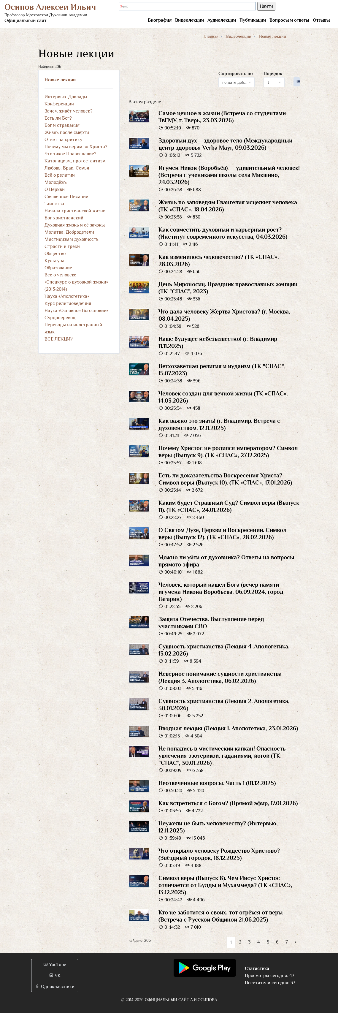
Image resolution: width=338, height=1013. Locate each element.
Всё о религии (60, 175)
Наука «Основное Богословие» (76, 310)
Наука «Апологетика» (67, 296)
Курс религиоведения (68, 303)
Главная (211, 36)
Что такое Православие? (70, 153)
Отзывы (321, 20)
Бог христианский (64, 218)
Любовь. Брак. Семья (67, 168)
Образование (58, 267)
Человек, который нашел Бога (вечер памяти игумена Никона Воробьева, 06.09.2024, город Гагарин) (220, 591)
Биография (160, 20)
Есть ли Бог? (58, 118)
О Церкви (55, 189)
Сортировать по (235, 73)
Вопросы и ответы (289, 20)
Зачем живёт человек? (69, 111)
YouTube (54, 964)
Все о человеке (60, 275)
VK (55, 975)
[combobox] (236, 82)
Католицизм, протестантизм (75, 161)
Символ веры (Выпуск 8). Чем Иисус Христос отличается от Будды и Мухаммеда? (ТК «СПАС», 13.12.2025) (225, 885)
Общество (55, 253)
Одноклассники (54, 986)
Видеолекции (189, 20)
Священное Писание (66, 196)
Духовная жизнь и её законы (75, 225)
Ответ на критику (63, 139)
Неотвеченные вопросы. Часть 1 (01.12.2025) (217, 783)
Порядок (273, 73)
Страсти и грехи (62, 246)
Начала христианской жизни (75, 210)
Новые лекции (60, 80)
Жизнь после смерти (67, 132)
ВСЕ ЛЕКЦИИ (59, 339)
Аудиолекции (221, 20)
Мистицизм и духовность (72, 239)
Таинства (54, 203)
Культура (54, 260)
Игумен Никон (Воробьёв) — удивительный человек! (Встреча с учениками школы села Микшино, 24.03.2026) (229, 174)
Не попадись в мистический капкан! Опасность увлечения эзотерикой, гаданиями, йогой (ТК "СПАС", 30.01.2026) (221, 755)
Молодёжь (56, 182)
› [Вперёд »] (295, 942)
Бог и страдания (62, 125)
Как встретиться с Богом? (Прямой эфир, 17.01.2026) (228, 803)
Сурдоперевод (60, 317)
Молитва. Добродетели (69, 232)
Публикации (252, 20)
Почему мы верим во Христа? (76, 146)
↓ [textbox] (268, 82)
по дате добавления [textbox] (234, 82)
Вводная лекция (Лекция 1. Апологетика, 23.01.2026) (228, 728)
